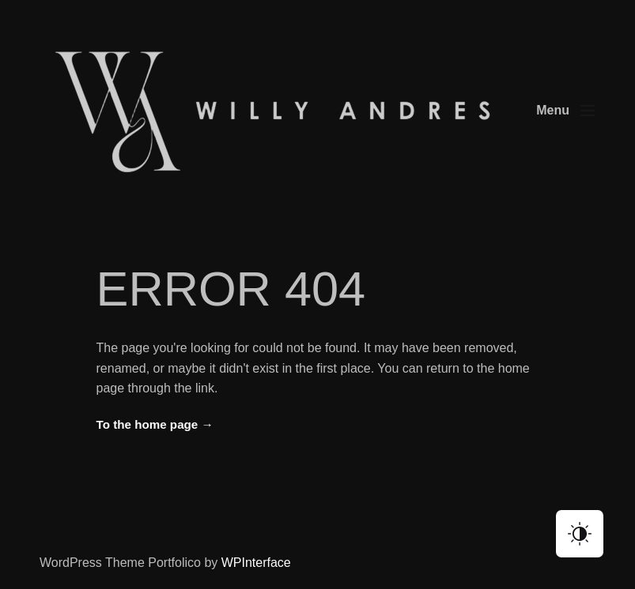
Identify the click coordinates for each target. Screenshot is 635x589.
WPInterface (256, 562)
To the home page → (155, 424)
